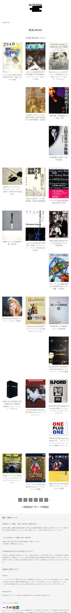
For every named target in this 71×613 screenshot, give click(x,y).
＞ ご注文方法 (35, 570)
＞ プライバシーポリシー (35, 583)
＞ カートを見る (35, 595)
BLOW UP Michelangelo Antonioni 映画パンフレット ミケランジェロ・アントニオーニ (35, 336)
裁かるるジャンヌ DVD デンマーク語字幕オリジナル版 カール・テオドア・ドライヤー (58, 75)
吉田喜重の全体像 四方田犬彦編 (59, 120)
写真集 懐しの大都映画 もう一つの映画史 (13, 294)
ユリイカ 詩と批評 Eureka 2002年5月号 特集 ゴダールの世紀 (12, 77)
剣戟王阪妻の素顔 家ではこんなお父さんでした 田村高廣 (59, 204)
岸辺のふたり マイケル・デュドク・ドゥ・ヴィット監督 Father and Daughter (12, 152)
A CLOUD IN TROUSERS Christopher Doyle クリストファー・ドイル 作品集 (35, 295)
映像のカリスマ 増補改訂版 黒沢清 (12, 204)
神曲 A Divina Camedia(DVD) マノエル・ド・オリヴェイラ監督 (59, 381)
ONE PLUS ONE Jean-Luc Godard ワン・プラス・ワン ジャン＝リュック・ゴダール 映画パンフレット (59, 326)
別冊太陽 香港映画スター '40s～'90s (35, 117)
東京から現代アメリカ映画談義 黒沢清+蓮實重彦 (35, 161)
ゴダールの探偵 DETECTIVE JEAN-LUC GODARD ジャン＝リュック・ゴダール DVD (35, 75)
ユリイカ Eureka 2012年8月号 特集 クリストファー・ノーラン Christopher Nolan (35, 208)
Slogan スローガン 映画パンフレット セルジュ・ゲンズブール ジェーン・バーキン (12, 374)
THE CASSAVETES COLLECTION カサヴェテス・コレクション (12, 339)
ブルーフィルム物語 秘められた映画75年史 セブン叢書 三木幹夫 (12, 252)
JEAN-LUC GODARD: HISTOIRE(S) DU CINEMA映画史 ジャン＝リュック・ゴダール (59, 288)
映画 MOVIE (6, 22)
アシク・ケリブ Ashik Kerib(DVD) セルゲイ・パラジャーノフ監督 (35, 382)
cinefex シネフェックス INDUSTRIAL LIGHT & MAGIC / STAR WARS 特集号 (12, 117)
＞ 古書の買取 (35, 576)
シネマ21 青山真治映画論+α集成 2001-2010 (58, 163)
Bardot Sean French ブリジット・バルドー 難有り (35, 243)
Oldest (42, 38)
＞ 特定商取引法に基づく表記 (35, 589)
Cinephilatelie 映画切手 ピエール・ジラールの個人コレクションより (59, 252)
